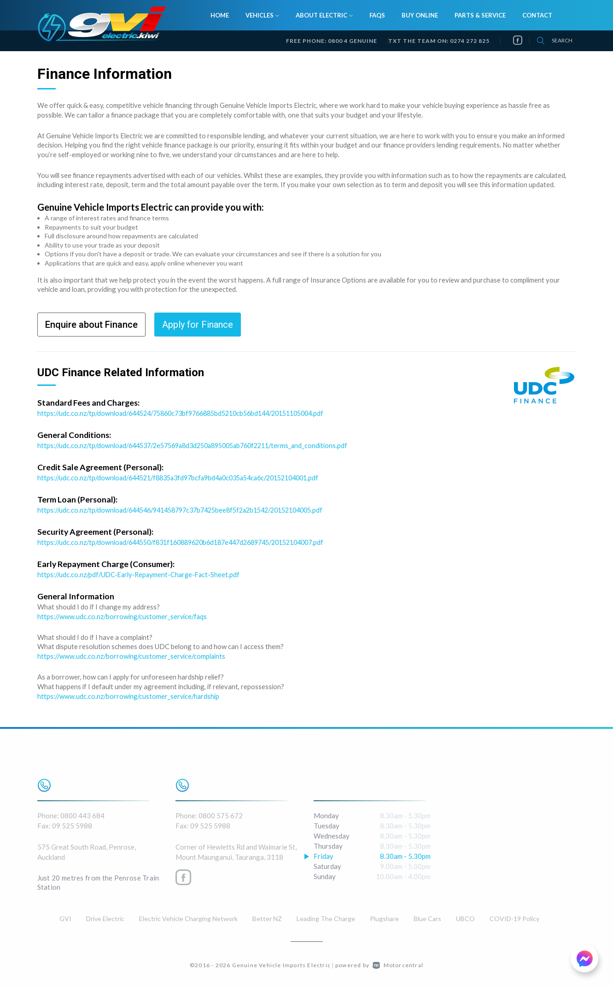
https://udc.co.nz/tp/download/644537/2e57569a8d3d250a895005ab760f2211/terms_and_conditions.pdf (202, 445)
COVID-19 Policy (514, 917)
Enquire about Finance (91, 324)
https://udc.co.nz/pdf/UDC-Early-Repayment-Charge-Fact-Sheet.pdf (141, 573)
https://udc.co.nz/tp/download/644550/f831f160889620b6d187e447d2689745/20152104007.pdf (192, 542)
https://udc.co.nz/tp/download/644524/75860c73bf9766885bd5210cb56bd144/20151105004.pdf (191, 413)
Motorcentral (398, 963)
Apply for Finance (197, 324)
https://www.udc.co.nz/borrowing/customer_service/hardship (130, 695)
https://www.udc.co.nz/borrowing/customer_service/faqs (123, 615)
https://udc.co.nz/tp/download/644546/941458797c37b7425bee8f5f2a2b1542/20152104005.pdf (191, 509)
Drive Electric (105, 917)
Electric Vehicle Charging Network (188, 917)
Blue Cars (427, 917)
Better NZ (267, 917)
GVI (65, 917)
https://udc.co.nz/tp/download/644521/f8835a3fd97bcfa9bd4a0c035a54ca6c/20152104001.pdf (188, 477)
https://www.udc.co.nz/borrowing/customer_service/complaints (133, 655)
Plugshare (384, 917)
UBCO (465, 917)
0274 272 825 (470, 40)
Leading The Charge (326, 917)
